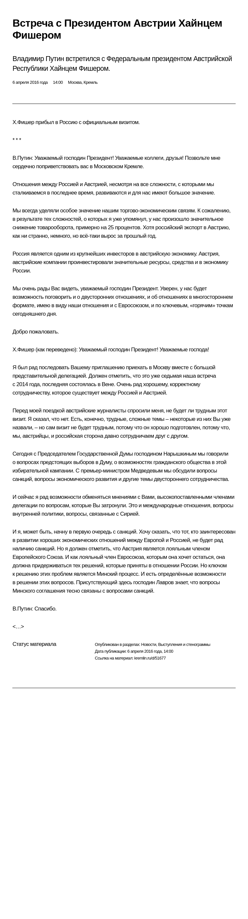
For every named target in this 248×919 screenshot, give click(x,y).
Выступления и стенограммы (184, 644)
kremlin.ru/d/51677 (150, 658)
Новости (148, 644)
